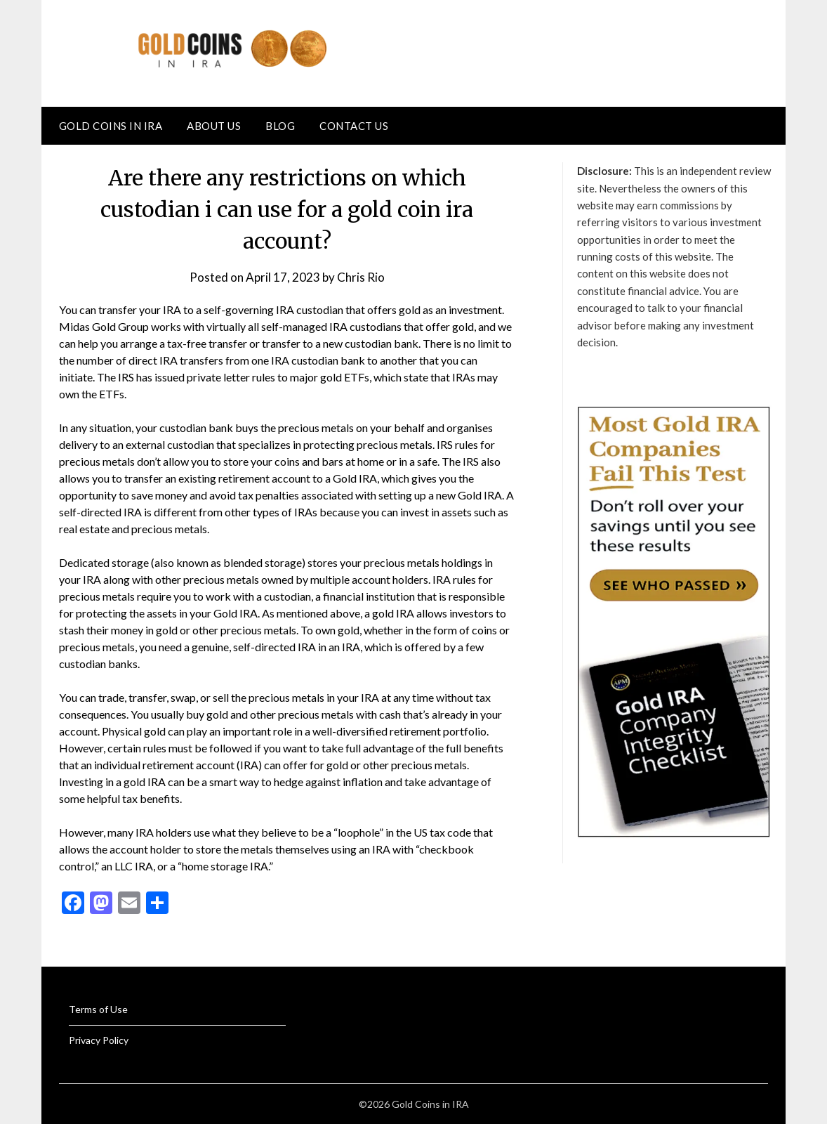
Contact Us (353, 125)
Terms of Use (98, 1009)
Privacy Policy (98, 1040)
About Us (214, 125)
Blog (280, 125)
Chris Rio (361, 277)
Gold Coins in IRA (111, 125)
